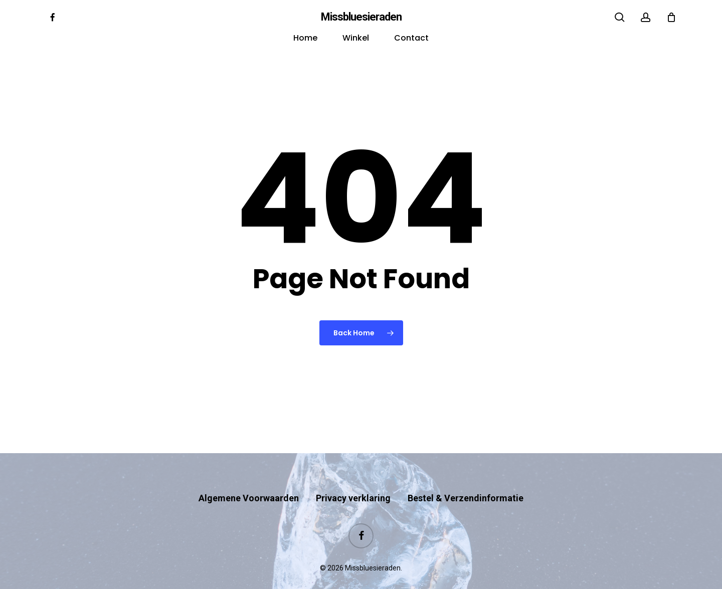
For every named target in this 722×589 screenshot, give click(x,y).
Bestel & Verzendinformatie (465, 478)
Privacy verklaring (353, 478)
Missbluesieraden (361, 17)
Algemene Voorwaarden (249, 478)
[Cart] (671, 17)
